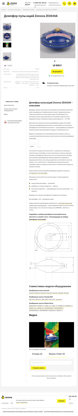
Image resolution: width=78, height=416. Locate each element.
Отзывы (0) (37, 353)
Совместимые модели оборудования (10, 109)
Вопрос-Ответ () (57, 353)
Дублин (27, 4)
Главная (3, 9)
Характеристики (9, 105)
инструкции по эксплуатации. (38, 173)
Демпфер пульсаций (28, 9)
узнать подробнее (21, 402)
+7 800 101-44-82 (39, 3)
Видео (6, 114)
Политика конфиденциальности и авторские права (58, 411)
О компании (5, 403)
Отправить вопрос (38, 368)
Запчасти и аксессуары (14, 9)
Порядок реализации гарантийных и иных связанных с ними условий (23, 411)
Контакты (70, 403)
